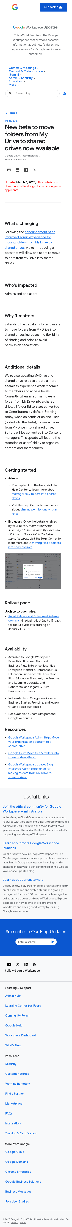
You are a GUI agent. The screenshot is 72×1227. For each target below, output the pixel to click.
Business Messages (18, 1191)
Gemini (15, 74)
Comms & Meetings (23, 68)
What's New (13, 1045)
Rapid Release (31, 155)
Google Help (14, 1025)
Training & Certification (21, 1133)
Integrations (13, 1123)
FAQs (8, 1113)
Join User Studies (17, 1201)
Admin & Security (22, 78)
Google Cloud (14, 1152)
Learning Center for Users (23, 1006)
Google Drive (12, 155)
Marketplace (14, 1103)
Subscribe (53, 7)
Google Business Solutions (23, 1182)
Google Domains (16, 1162)
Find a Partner (14, 1094)
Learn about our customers (23, 880)
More (14, 85)
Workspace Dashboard (20, 1035)
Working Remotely (17, 1084)
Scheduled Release (15, 159)
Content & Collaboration (27, 71)
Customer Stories (17, 1074)
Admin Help (13, 996)
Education (17, 81)
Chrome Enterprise (18, 1172)
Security (10, 1064)
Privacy (14, 1222)
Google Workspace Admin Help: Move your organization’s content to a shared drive (33, 742)
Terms (23, 1222)
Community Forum (17, 1015)
